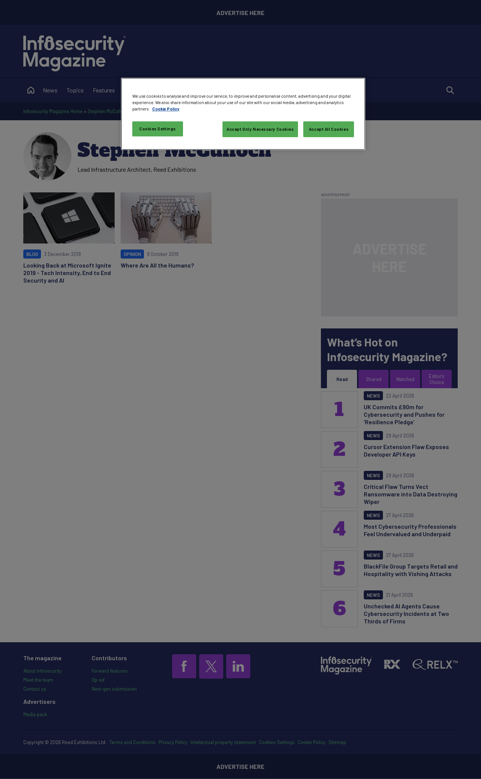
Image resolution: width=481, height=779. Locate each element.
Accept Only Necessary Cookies (260, 129)
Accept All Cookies (328, 129)
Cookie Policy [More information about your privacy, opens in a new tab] (166, 108)
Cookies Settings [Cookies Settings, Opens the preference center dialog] (157, 128)
